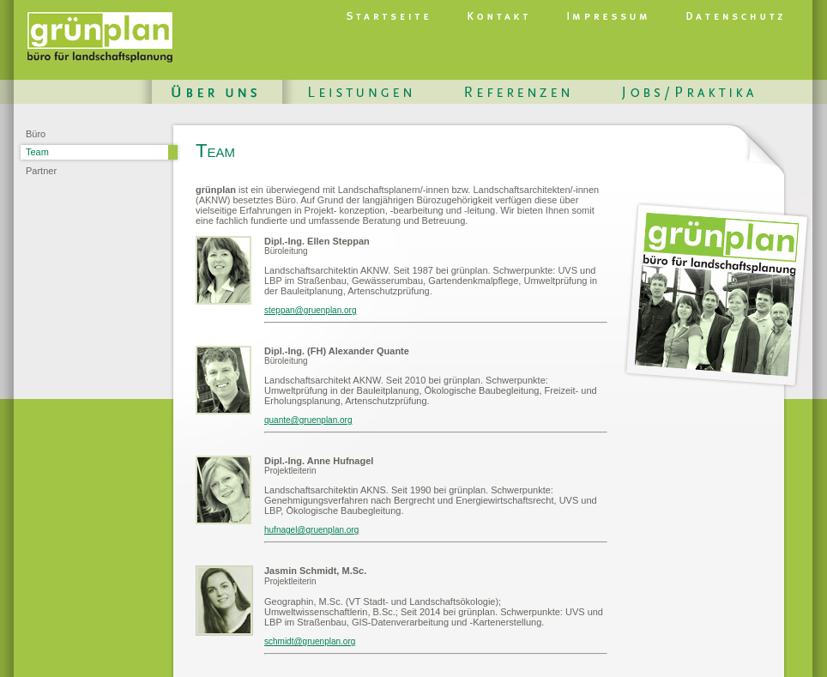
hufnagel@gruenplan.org (311, 530)
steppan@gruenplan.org (310, 310)
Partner (41, 171)
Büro (35, 134)
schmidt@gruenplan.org (309, 641)
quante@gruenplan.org (308, 420)
